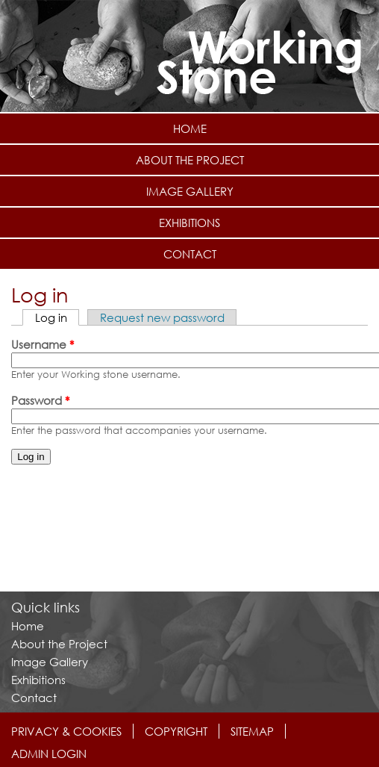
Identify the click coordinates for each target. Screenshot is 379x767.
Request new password (162, 317)
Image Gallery (190, 191)
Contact (189, 253)
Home (190, 128)
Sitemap (252, 731)
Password (40, 400)
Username (42, 344)
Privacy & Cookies (66, 731)
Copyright (176, 731)
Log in (57, 317)
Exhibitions (189, 222)
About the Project (190, 159)
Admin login (49, 753)
